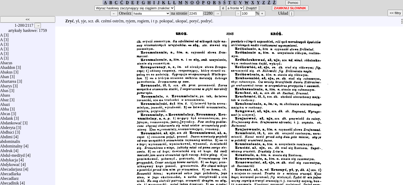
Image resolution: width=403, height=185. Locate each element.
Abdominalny (11, 145)
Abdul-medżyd (12, 154)
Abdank (6, 117)
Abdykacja (9, 158)
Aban (4, 75)
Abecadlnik (9, 182)
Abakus (6, 71)
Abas (4, 89)
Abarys (6, 84)
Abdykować (10, 163)
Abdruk (6, 149)
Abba (4, 108)
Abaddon (7, 66)
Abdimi (6, 135)
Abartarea (8, 80)
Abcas (5, 112)
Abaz (4, 98)
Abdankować (11, 121)
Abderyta (7, 126)
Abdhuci (7, 131)
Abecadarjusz (11, 168)
